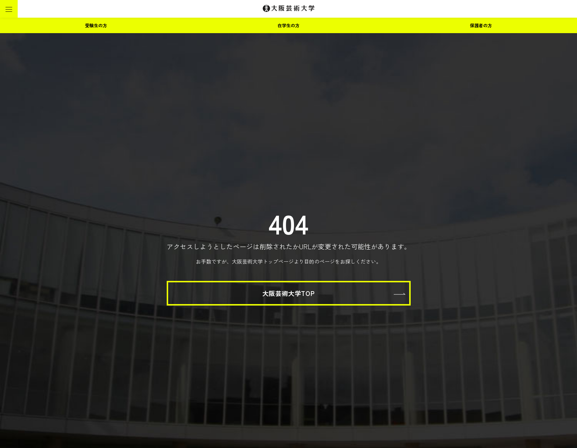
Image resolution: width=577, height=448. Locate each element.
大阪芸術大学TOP (288, 293)
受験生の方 (96, 25)
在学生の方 (288, 25)
